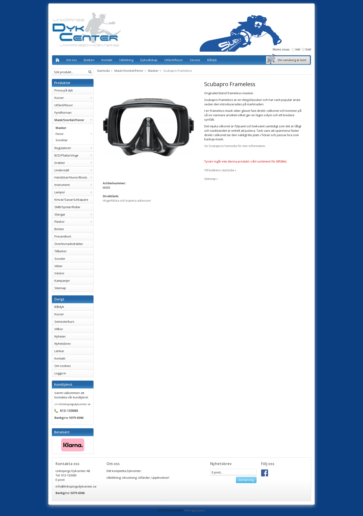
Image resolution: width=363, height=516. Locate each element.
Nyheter (60, 336)
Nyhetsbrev (62, 343)
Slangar (73, 214)
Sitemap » (211, 179)
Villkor (58, 329)
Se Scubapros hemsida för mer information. (235, 146)
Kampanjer (62, 280)
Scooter (59, 258)
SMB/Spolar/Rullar (67, 207)
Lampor (73, 192)
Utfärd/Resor (173, 60)
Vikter (58, 266)
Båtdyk (212, 60)
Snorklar (62, 140)
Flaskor (73, 221)
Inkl (297, 49)
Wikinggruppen (194, 510)
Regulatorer (73, 148)
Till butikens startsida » (220, 170)
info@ (58, 404)
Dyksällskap (148, 60)
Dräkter (73, 163)
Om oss (71, 60)
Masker (61, 128)
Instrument (73, 185)
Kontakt (106, 60)
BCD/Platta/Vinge (73, 155)
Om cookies (62, 366)
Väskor (59, 273)
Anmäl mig (246, 480)
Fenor (74, 134)
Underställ (73, 170)
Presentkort (62, 236)
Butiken (89, 60)
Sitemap (60, 288)
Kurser (73, 98)
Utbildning (126, 60)
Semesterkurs (64, 321)
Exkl (308, 49)
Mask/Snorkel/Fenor (73, 120)
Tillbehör (60, 251)
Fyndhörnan (63, 112)
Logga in (60, 373)
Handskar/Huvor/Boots (73, 177)
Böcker (59, 229)
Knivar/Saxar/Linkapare (71, 199)
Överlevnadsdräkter (68, 244)
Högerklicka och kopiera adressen (127, 200)
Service (195, 60)
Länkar (59, 351)
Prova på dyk (63, 90)
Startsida (103, 71)
